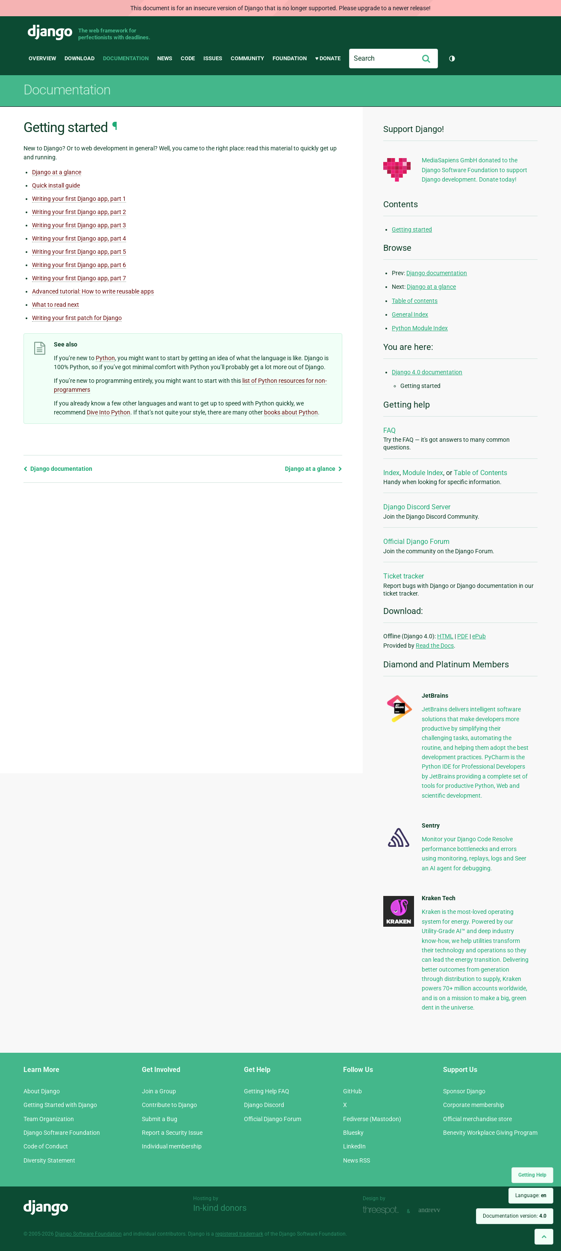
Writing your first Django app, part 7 (79, 278)
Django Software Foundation (61, 1132)
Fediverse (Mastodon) (372, 1119)
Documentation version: (514, 1216)
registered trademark (239, 1234)
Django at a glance (56, 172)
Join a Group (159, 1091)
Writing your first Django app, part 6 (79, 264)
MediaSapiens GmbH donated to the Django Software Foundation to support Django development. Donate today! (474, 170)
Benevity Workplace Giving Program (490, 1132)
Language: (530, 1195)
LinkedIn (354, 1146)
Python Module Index (420, 328)
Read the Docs (435, 645)
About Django (41, 1091)
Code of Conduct (45, 1146)
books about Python (291, 412)
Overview (42, 58)
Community (247, 58)
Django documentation (57, 468)
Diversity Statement (49, 1160)
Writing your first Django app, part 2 (79, 211)
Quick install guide (56, 185)
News (164, 58)
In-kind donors (220, 1208)
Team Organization (48, 1119)
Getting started (412, 229)
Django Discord (264, 1104)
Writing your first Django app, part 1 (79, 198)
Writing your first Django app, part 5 (79, 251)
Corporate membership (473, 1104)
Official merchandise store (477, 1119)
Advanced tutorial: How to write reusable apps (93, 291)
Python (105, 358)
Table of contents (415, 300)
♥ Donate (328, 58)
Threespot (383, 1210)
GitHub (352, 1091)
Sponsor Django (464, 1091)
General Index (410, 314)
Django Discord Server (416, 507)
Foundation (290, 58)
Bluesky (353, 1132)
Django (50, 32)
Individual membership (172, 1146)
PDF (462, 636)
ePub (479, 636)
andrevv (439, 1210)
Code (188, 58)
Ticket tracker (403, 576)
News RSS (356, 1160)
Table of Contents (480, 473)
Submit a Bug (159, 1119)
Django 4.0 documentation (427, 372)
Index (391, 473)
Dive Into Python (108, 412)
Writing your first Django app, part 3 (79, 225)
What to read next (55, 304)
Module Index (422, 473)
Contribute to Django (169, 1104)
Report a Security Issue (172, 1132)
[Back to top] (544, 1236)
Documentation (126, 58)
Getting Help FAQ (266, 1091)
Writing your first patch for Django (77, 317)
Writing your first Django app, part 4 (79, 238)
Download (79, 58)
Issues (212, 58)
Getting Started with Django (60, 1104)
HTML (445, 636)
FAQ (389, 430)
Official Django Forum (416, 541)
